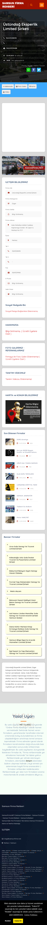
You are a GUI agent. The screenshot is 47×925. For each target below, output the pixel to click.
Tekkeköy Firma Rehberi (11, 854)
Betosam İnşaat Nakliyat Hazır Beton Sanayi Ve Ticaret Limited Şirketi (23, 602)
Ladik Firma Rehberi (33, 871)
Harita (32, 86)
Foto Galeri (21, 86)
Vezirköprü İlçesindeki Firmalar (15, 895)
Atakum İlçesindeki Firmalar (13, 860)
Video (6, 92)
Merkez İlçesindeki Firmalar (13, 856)
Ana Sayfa (6, 850)
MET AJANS (25, 724)
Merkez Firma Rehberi (11, 858)
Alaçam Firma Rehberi (11, 882)
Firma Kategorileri (21, 850)
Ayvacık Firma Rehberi (11, 886)
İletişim (5, 852)
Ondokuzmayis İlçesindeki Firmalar (16, 876)
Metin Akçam (15, 591)
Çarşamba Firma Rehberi (12, 891)
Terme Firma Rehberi (34, 893)
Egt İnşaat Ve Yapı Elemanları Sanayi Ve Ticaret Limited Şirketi (23, 652)
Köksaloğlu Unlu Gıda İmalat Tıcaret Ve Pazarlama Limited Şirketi (22, 560)
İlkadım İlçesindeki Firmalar (13, 863)
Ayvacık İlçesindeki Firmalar (13, 884)
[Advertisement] (23, 127)
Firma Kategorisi (11, 199)
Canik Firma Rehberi (33, 869)
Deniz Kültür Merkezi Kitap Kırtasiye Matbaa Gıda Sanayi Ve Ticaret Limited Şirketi (23, 629)
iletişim (29, 761)
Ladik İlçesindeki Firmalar (12, 871)
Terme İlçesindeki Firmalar (13, 893)
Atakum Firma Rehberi (11, 862)
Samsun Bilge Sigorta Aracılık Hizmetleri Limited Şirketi (22, 641)
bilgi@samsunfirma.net (12, 839)
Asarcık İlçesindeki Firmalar (13, 873)
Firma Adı (8, 188)
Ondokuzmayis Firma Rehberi (14, 878)
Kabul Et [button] (18, 921)
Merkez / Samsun (10, 843)
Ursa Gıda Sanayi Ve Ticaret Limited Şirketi (21, 547)
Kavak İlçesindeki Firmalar (13, 867)
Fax (8, 268)
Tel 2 (8, 257)
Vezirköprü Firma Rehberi (12, 897)
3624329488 (10, 48)
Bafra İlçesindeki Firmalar (12, 887)
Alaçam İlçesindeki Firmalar (13, 880)
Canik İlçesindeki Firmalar (12, 869)
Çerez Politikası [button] (30, 915)
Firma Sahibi (9, 209)
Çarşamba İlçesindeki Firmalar (14, 889)
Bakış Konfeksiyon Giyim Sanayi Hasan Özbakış (23, 572)
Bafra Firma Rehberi (33, 887)
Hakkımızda (8, 86)
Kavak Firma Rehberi (34, 867)
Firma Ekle (36, 850)
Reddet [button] (8, 921)
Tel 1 (8, 246)
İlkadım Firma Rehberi (11, 865)
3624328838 (10, 38)
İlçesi (7, 235)
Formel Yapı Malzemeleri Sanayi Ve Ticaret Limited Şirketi (24, 583)
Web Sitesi (9, 289)
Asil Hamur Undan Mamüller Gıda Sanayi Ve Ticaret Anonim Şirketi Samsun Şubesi (23, 615)
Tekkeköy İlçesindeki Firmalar (23, 852)
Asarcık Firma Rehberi (11, 875)
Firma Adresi (9, 220)
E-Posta (8, 278)
